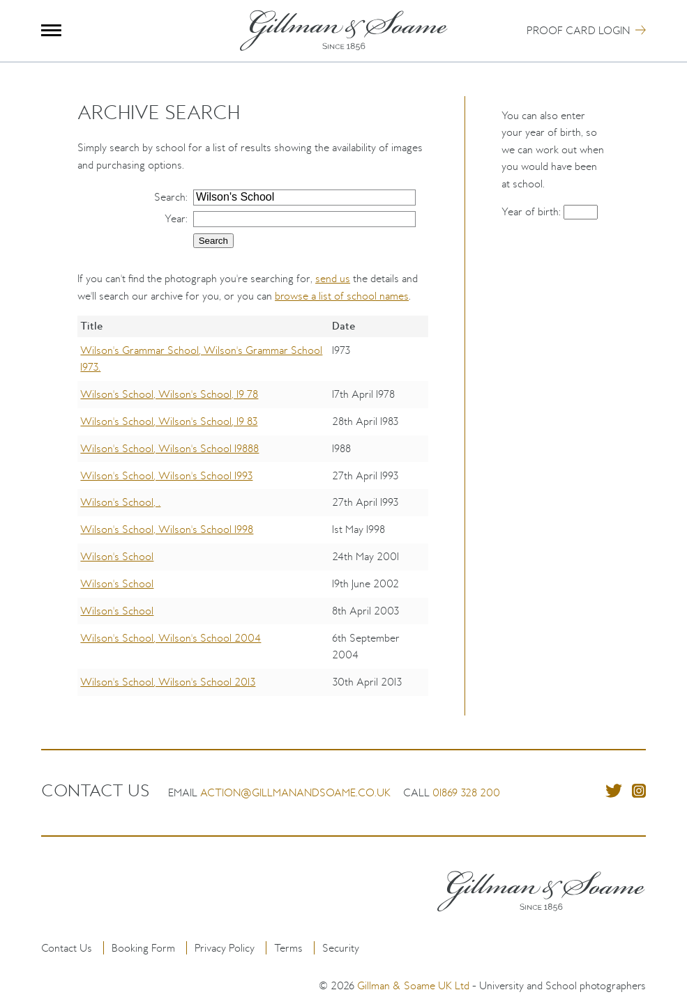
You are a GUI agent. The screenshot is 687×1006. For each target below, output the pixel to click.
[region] (252, 515)
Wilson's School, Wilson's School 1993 (166, 475)
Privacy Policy (225, 947)
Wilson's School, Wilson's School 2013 (167, 681)
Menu (51, 30)
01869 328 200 (466, 792)
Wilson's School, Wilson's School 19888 (169, 448)
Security (340, 947)
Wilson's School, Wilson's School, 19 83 (168, 421)
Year (175, 218)
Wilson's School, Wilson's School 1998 (166, 529)
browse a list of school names (342, 295)
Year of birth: (532, 211)
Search (170, 196)
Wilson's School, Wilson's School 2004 (170, 637)
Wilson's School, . (120, 502)
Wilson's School (116, 556)
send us (332, 278)
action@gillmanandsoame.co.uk (295, 792)
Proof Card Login (578, 30)
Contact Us (66, 947)
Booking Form (143, 947)
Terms (288, 947)
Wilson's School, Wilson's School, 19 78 (169, 394)
